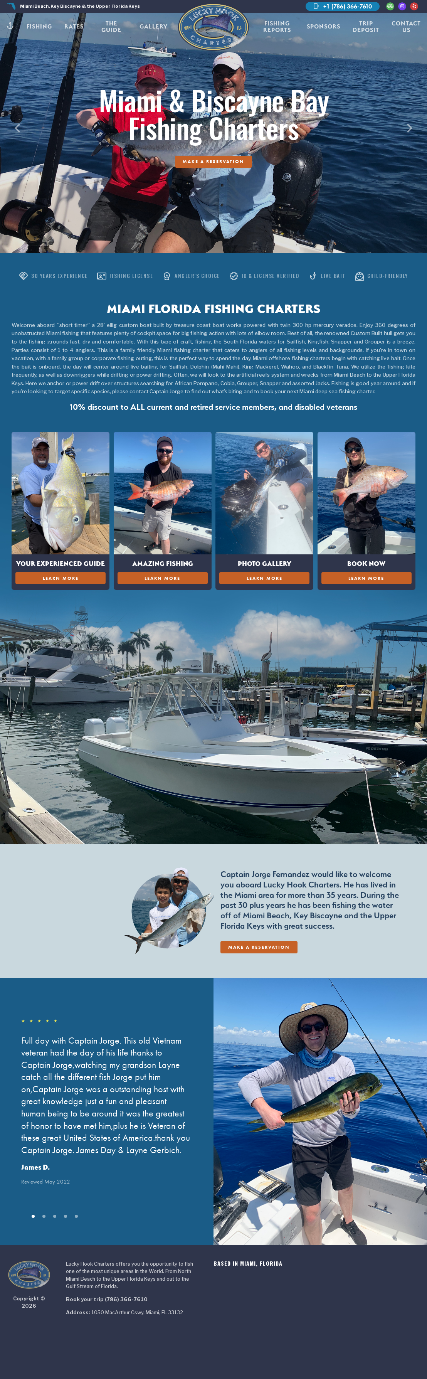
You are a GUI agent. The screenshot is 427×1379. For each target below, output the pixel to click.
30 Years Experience (53, 276)
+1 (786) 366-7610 (342, 6)
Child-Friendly (381, 276)
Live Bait (327, 276)
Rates (74, 26)
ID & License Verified (264, 276)
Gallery (154, 26)
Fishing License (125, 276)
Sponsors (323, 26)
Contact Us (406, 27)
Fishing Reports (277, 27)
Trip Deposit (366, 27)
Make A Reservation (213, 161)
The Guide (111, 27)
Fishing (39, 26)
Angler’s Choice (191, 276)
